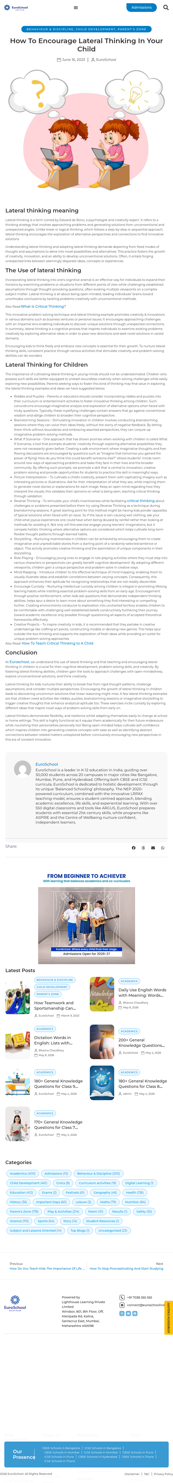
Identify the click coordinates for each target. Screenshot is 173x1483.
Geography (102, 1193)
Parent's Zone (132, 29)
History (15, 1202)
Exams (47, 1193)
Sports (43, 1221)
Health (131, 1193)
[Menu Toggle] (76, 7)
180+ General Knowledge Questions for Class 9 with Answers (58, 1086)
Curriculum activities (95, 1183)
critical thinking (141, 501)
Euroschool (19, 662)
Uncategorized (109, 1231)
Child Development (95, 29)
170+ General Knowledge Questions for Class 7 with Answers (58, 1127)
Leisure (81, 1202)
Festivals (72, 1193)
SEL (6, 1479)
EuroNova (11, 1468)
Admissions (53, 1174)
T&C (147, 1474)
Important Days (48, 1202)
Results (117, 1212)
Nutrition (132, 1202)
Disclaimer (132, 1474)
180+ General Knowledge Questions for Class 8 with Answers (142, 1086)
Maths (105, 1202)
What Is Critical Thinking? (43, 306)
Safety (141, 1212)
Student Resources (100, 1221)
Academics (129, 981)
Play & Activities (59, 1212)
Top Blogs (78, 1231)
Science (16, 1221)
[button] (134, 848)
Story (67, 1221)
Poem (92, 1212)
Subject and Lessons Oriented (33, 1231)
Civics (60, 1183)
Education (18, 1193)
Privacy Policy (163, 1474)
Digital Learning (137, 1183)
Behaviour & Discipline (49, 29)
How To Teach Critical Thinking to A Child (57, 643)
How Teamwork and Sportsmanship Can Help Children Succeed (56, 1008)
